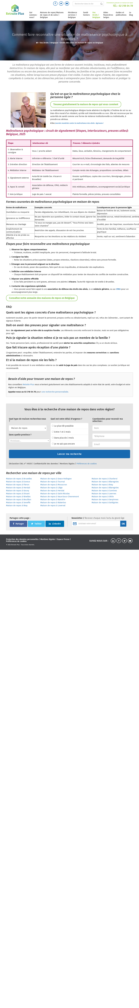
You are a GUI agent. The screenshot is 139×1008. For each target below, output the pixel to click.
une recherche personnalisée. (55, 392)
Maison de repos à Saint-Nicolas (55, 493)
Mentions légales (67, 464)
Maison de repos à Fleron (17, 484)
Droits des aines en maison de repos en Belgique (81, 43)
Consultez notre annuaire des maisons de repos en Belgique (42, 298)
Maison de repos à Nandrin (52, 499)
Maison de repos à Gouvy (17, 490)
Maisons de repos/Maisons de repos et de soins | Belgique (52, 15)
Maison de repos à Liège (51, 487)
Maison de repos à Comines (104, 490)
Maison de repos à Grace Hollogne (56, 478)
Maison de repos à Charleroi (104, 478)
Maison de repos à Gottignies (105, 502)
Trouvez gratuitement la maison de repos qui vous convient (85, 104)
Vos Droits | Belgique (96, 15)
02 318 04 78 (126, 5)
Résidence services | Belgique (72, 15)
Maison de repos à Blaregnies (105, 481)
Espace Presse (63, 539)
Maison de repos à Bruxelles (19, 478)
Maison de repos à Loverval (52, 505)
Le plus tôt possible (63, 426)
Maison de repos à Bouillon (18, 499)
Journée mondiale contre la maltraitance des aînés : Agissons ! (79, 123)
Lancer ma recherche (69, 454)
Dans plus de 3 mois (63, 438)
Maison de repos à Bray (102, 484)
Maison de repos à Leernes (104, 493)
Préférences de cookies (87, 464)
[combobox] (29, 441)
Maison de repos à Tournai (52, 481)
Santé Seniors (86, 13)
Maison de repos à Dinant (18, 493)
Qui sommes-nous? (33, 15)
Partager (18, 523)
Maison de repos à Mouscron (53, 484)
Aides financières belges (108, 15)
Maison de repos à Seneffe (18, 502)
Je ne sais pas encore (63, 443)
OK (123, 523)
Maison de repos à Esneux (18, 481)
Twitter (36, 523)
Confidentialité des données (46, 464)
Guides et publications (121, 13)
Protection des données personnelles (22, 539)
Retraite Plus (28, 384)
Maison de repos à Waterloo (53, 502)
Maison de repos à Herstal (18, 487)
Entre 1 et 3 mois (61, 432)
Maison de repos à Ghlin (103, 496)
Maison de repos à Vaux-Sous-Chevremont (59, 496)
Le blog (131, 13)
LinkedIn (55, 523)
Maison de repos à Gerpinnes (105, 499)
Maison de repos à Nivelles (18, 496)
